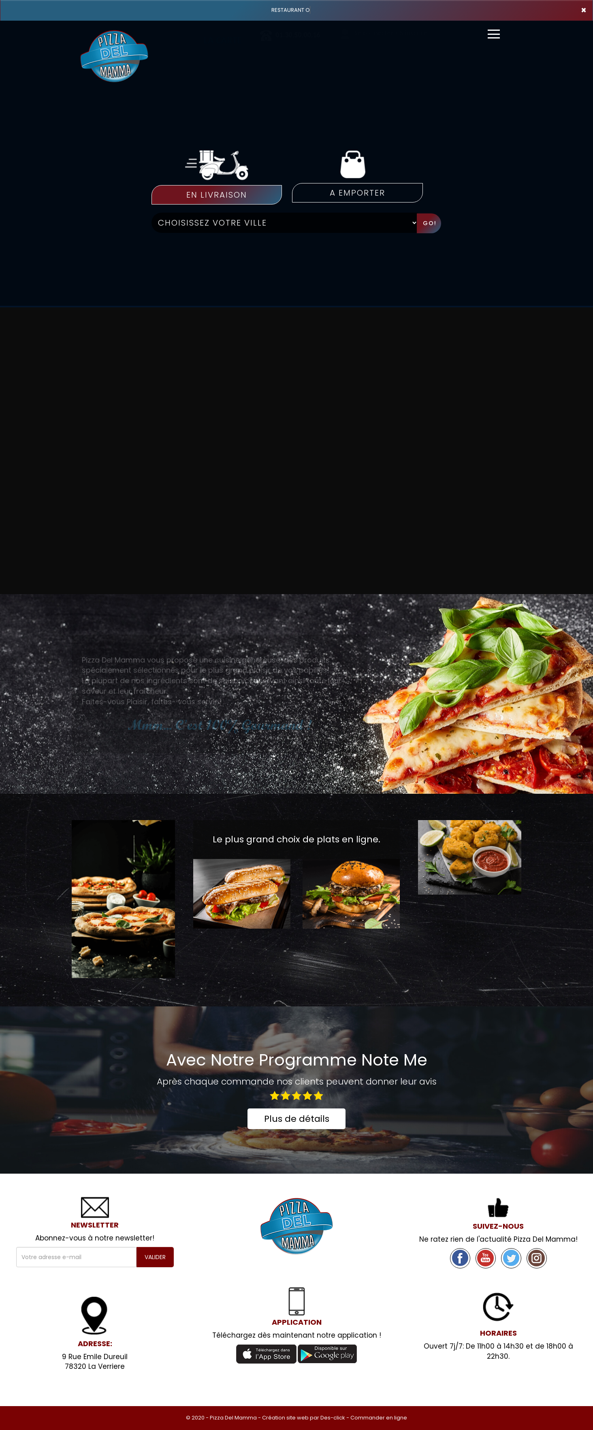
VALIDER (155, 1257)
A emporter (357, 192)
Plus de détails (296, 1118)
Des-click (332, 1417)
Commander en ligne (378, 1417)
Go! (430, 223)
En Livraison (216, 194)
